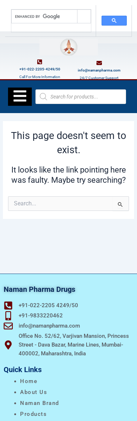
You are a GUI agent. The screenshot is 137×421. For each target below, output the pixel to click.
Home (28, 381)
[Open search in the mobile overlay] (80, 96)
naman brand (39, 403)
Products (33, 414)
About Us (33, 392)
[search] (44, 16)
